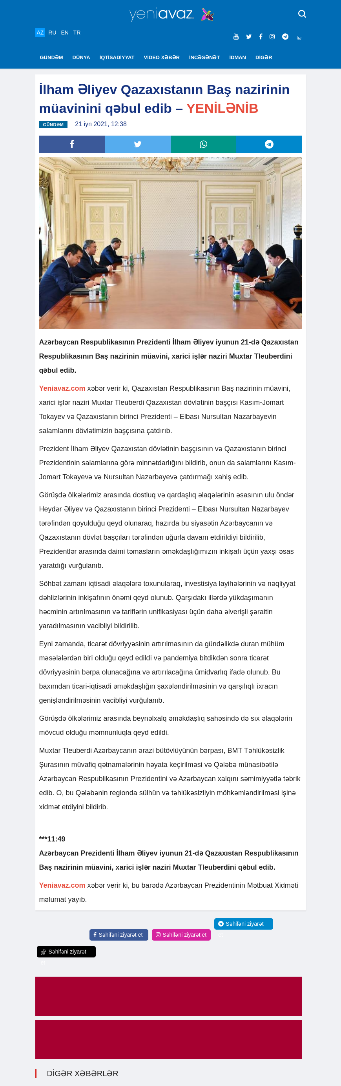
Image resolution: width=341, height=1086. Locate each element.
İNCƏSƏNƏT (204, 57)
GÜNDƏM (51, 57)
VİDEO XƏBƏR (162, 57)
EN (64, 32)
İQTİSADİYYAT (117, 57)
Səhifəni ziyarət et (117, 935)
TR (77, 32)
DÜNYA (81, 57)
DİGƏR (263, 57)
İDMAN (237, 57)
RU (52, 32)
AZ (40, 32)
